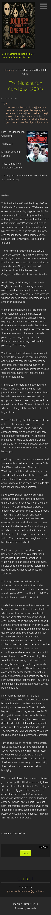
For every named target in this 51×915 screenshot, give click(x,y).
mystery (27, 116)
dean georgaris (37, 110)
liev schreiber (33, 113)
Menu (43, 6)
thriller (7, 119)
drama (18, 116)
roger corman (11, 122)
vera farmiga (26, 122)
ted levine (42, 119)
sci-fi (36, 116)
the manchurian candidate (21, 107)
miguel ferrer (42, 122)
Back (25, 853)
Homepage (10, 70)
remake (32, 119)
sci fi (42, 116)
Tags (4, 103)
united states (19, 119)
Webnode (31, 908)
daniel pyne (22, 110)
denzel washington (15, 113)
